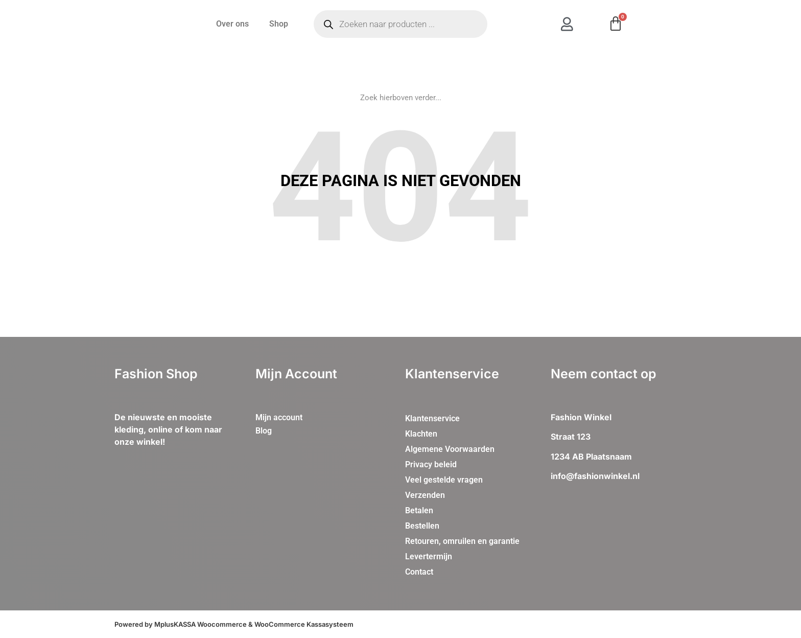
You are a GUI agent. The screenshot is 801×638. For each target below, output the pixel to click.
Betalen (419, 510)
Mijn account (278, 417)
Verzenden (425, 495)
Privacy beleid (431, 464)
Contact (419, 572)
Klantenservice (432, 418)
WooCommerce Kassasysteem (304, 624)
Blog (263, 431)
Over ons (232, 24)
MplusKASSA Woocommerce (200, 624)
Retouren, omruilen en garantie (462, 541)
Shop (278, 24)
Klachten (421, 434)
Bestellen (422, 526)
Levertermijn (428, 556)
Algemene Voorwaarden (449, 449)
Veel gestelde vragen (444, 480)
